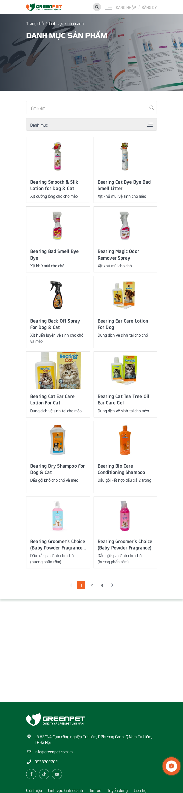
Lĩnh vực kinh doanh (66, 23)
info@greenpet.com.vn (54, 751)
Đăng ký (149, 7)
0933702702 (46, 761)
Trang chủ (35, 23)
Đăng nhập (126, 7)
